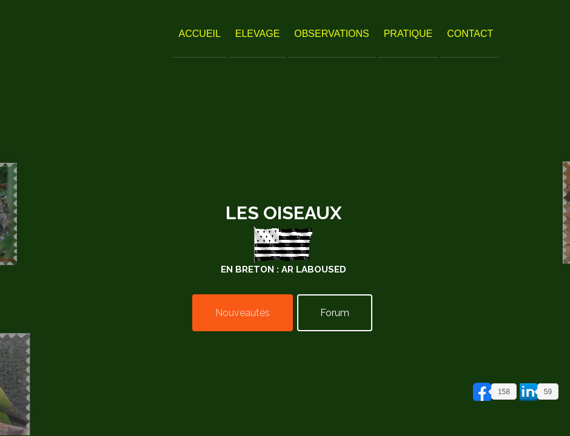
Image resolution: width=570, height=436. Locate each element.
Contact (470, 33)
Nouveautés (242, 313)
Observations (331, 33)
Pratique (408, 33)
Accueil (200, 33)
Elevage (257, 33)
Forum (334, 313)
